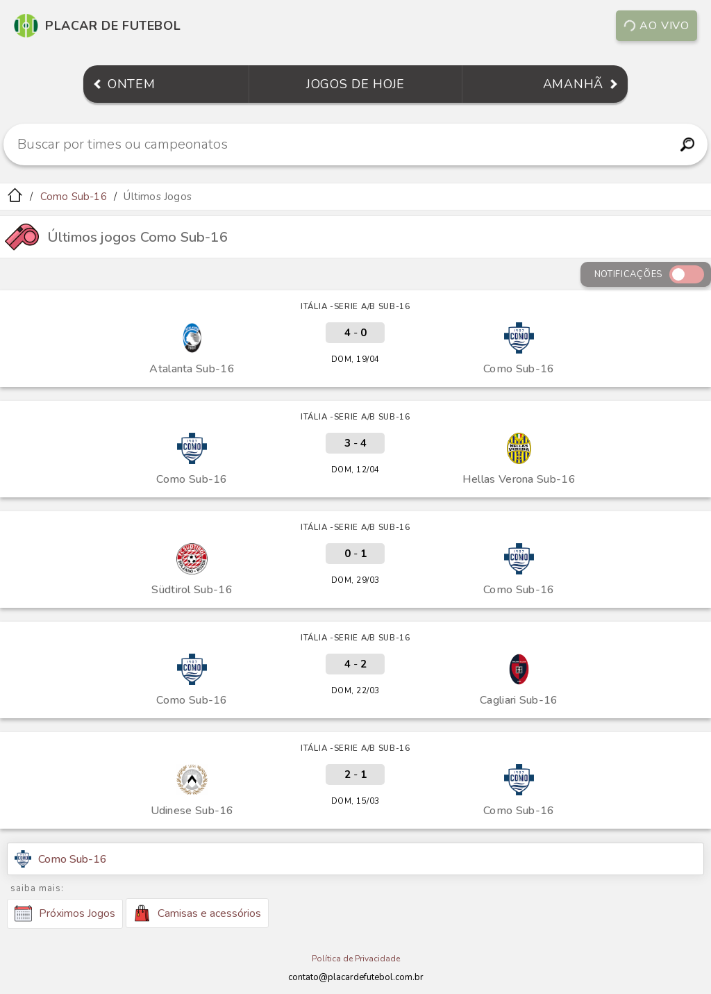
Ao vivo (656, 25)
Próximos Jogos (65, 913)
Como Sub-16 (73, 197)
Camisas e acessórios (197, 913)
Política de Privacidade (356, 958)
